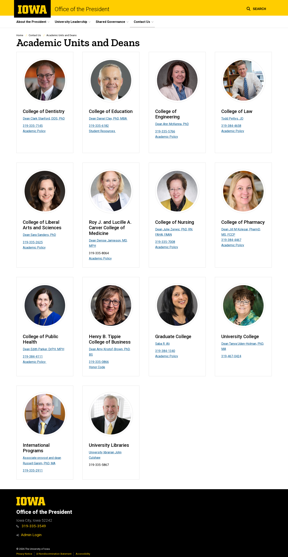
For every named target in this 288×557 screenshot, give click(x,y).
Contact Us (35, 35)
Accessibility (83, 553)
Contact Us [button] (142, 22)
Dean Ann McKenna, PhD (172, 124)
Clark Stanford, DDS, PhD (48, 118)
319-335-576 (164, 131)
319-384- (29, 356)
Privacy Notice (24, 553)
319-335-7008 (165, 242)
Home (19, 35)
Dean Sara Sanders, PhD (39, 235)
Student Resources (102, 131)
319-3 (225, 126)
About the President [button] (31, 22)
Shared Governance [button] (110, 22)
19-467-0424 (232, 356)
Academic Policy (34, 131)
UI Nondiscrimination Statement (54, 553)
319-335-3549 (34, 526)
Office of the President (82, 9)
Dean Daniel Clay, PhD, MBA (108, 118)
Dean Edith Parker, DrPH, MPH (43, 349)
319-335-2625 (33, 242)
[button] (256, 8)
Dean (27, 118)
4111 (39, 356)
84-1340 (169, 351)
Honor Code (97, 367)
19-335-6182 (100, 126)
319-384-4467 (231, 240)
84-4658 (235, 126)
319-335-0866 (99, 362)
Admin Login (31, 535)
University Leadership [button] (71, 22)
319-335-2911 (33, 470)
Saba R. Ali (162, 343)
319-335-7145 (33, 126)
